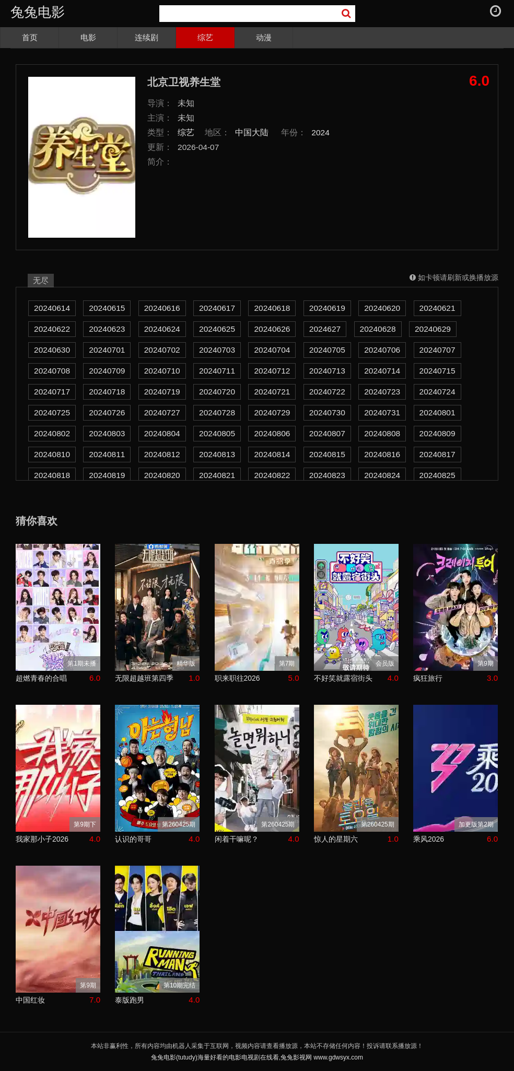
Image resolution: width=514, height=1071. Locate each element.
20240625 (217, 328)
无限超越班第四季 (144, 678)
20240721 (272, 391)
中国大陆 (251, 132)
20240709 (107, 370)
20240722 (327, 391)
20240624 (162, 328)
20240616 (162, 308)
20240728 (217, 412)
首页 (30, 37)
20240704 (272, 349)
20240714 (382, 370)
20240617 (217, 308)
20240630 (52, 349)
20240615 (107, 308)
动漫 (264, 37)
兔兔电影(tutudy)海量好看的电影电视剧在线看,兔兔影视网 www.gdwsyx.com (257, 1057)
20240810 (52, 454)
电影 (88, 37)
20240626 (272, 328)
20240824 (382, 475)
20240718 (107, 391)
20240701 (107, 349)
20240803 (107, 433)
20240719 (162, 391)
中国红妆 (30, 1000)
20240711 (217, 370)
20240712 (272, 370)
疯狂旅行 (427, 678)
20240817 (437, 454)
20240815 (327, 454)
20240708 (52, 370)
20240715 (437, 370)
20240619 (327, 308)
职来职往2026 (237, 678)
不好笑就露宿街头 (343, 678)
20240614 (52, 308)
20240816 (382, 454)
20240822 (272, 475)
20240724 (437, 391)
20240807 (327, 433)
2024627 (325, 328)
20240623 (107, 328)
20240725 (52, 412)
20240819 (107, 475)
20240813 (217, 454)
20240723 (382, 391)
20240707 (437, 349)
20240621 (437, 308)
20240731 (382, 412)
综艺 (205, 37)
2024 (320, 132)
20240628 (378, 328)
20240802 (52, 433)
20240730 (327, 412)
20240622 (52, 328)
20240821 (217, 475)
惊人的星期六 (336, 839)
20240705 (327, 349)
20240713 (327, 370)
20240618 (272, 308)
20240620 (382, 308)
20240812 (162, 454)
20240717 (52, 391)
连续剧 (146, 37)
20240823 (327, 475)
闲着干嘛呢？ (237, 839)
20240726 (107, 412)
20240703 (217, 349)
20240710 (162, 370)
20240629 (433, 328)
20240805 (217, 433)
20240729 (272, 412)
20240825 (437, 475)
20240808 (382, 433)
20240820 (162, 475)
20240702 (162, 349)
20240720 (217, 391)
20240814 (272, 454)
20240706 (382, 349)
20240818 (52, 475)
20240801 (437, 412)
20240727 (162, 412)
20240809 (437, 433)
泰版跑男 (129, 1000)
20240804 (162, 433)
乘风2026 (428, 839)
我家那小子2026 (42, 839)
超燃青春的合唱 (41, 678)
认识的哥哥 (133, 839)
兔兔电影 (37, 12)
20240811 (107, 454)
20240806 (272, 433)
